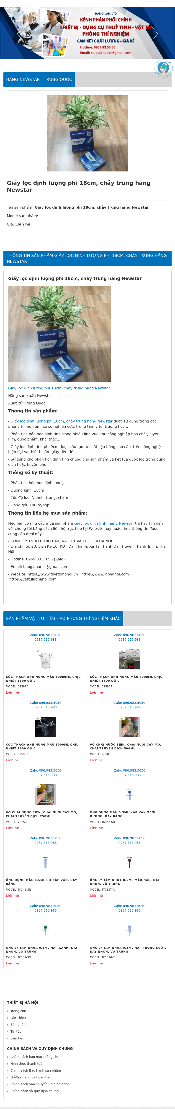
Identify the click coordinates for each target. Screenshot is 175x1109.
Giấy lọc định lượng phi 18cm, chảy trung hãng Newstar (59, 388)
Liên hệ (16, 1038)
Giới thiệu (18, 1018)
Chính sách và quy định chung (34, 1091)
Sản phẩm (18, 1024)
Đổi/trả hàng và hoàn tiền (30, 1077)
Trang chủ (18, 1011)
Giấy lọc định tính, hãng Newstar (104, 523)
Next (154, 34)
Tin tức (15, 1031)
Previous (20, 34)
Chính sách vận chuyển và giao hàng (39, 1084)
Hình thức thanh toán (27, 1063)
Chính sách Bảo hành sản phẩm (35, 1070)
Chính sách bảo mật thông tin (34, 1057)
